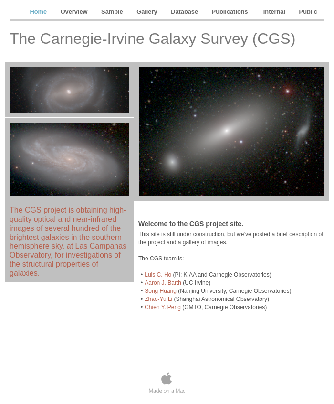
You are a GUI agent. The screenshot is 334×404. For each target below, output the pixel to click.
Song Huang (161, 291)
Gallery (147, 11)
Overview (75, 11)
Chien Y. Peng (163, 307)
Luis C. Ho (158, 274)
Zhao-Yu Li (158, 299)
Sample (113, 11)
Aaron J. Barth (163, 283)
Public (308, 11)
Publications (231, 11)
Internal (275, 11)
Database (185, 11)
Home (39, 11)
